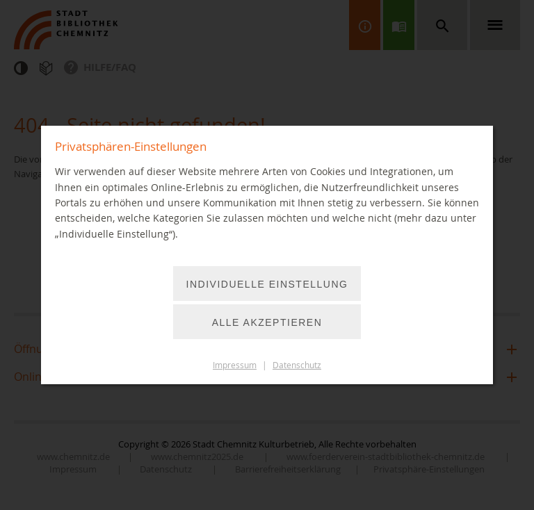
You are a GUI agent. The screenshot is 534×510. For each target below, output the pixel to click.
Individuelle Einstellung (267, 284)
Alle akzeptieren (267, 322)
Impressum (235, 365)
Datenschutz (297, 365)
